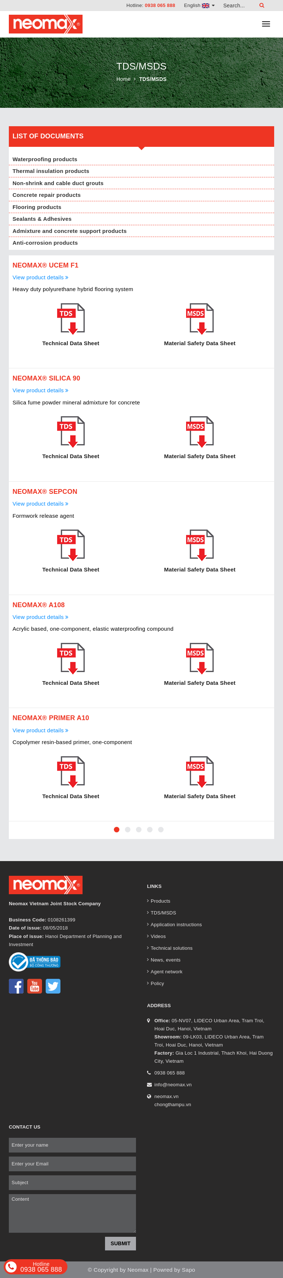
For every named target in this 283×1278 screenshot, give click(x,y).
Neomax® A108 (39, 605)
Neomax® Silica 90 (46, 378)
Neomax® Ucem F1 (45, 265)
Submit (120, 1243)
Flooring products (37, 207)
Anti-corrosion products (45, 243)
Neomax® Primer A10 (51, 718)
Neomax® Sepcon (45, 491)
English (199, 5)
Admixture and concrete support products (70, 231)
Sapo (188, 1270)
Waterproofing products (45, 159)
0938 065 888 (160, 5)
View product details (41, 277)
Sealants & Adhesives (42, 219)
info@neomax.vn (173, 1084)
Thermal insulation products (51, 171)
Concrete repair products (47, 195)
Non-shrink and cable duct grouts (58, 183)
